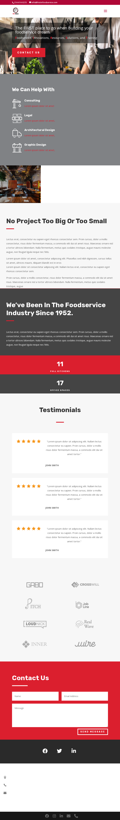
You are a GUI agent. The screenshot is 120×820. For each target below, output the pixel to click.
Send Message (92, 731)
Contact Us (28, 52)
